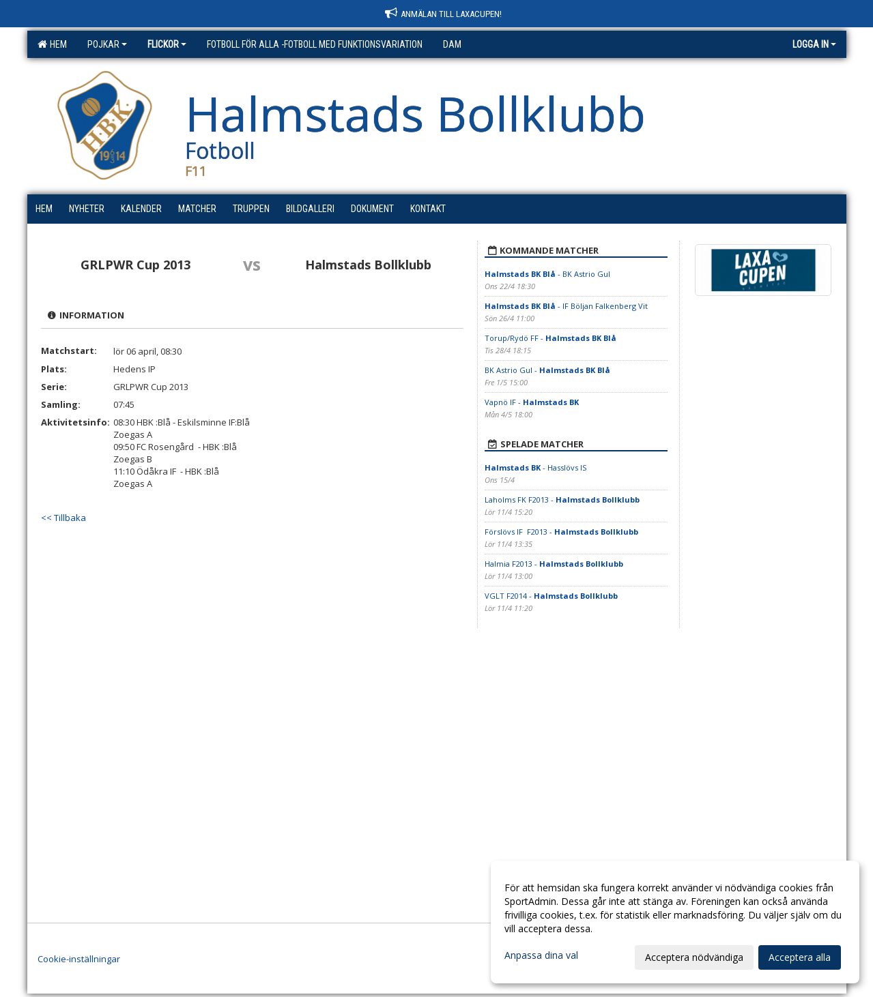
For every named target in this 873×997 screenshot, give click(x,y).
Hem (52, 44)
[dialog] (675, 922)
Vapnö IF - (532, 402)
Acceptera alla (800, 957)
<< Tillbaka (63, 517)
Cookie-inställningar (79, 959)
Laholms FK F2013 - (562, 499)
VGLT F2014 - (551, 596)
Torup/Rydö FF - (550, 338)
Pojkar (107, 44)
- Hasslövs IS (535, 467)
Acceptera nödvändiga (694, 957)
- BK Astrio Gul (547, 274)
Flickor (166, 44)
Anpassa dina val (541, 955)
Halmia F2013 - (554, 564)
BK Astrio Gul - (547, 370)
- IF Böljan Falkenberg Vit (566, 306)
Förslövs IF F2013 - (561, 531)
